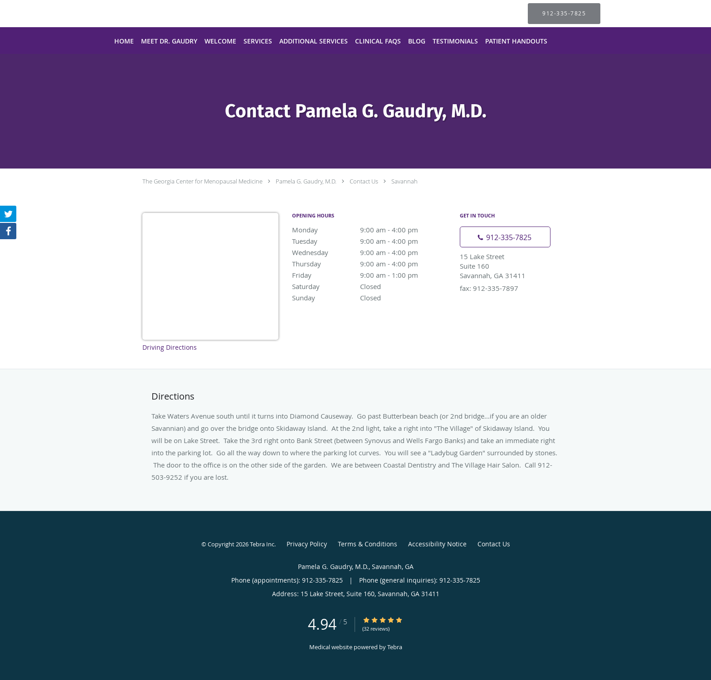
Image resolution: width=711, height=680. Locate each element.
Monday (371, 229)
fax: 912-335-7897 (489, 288)
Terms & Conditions (367, 544)
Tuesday (371, 241)
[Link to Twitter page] (8, 214)
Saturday (371, 286)
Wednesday (371, 252)
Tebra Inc (262, 544)
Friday (371, 275)
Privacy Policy (307, 544)
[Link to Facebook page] (8, 231)
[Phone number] (505, 237)
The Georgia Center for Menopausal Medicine (202, 181)
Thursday (371, 263)
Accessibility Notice (437, 544)
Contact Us (364, 181)
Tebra (394, 647)
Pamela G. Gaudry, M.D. (306, 181)
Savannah (404, 181)
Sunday (371, 297)
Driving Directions (169, 347)
